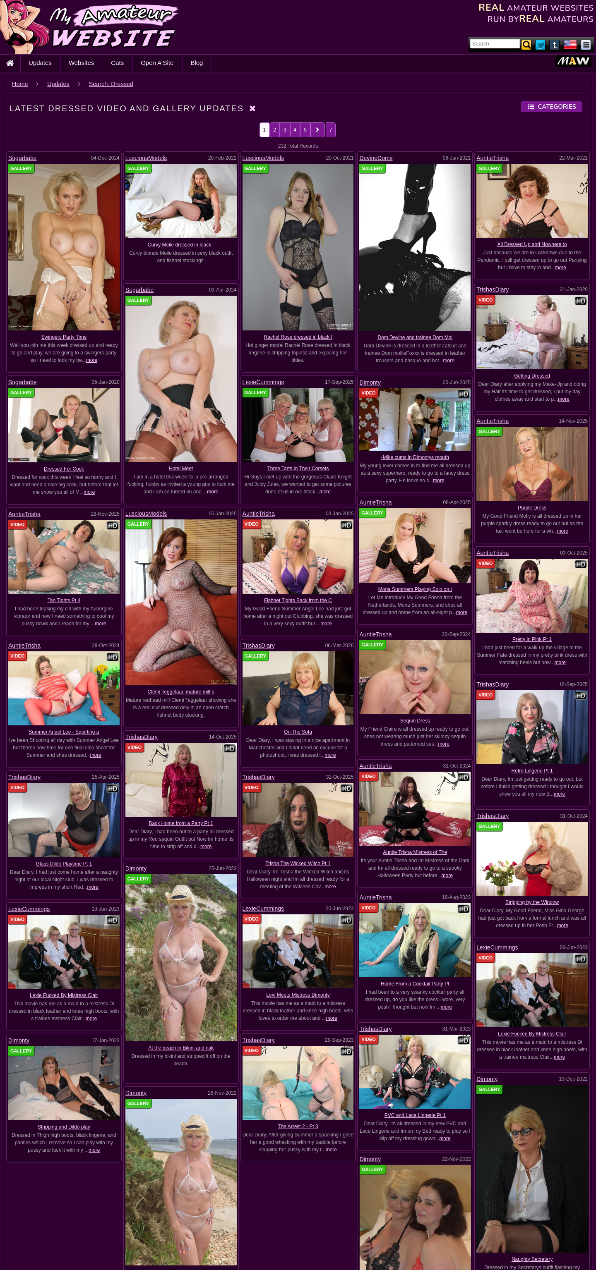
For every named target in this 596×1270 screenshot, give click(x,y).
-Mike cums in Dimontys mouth (415, 457)
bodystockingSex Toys (299, 1255)
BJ (502, 1238)
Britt (485, 1255)
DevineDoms (375, 158)
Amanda (143, 1220)
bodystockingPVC (238, 1255)
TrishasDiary (492, 289)
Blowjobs (136, 1253)
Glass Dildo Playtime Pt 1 (64, 842)
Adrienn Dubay (28, 1220)
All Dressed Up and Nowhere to (532, 244)
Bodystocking (187, 1255)
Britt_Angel (559, 1255)
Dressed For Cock (64, 469)
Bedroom (200, 1238)
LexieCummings (263, 382)
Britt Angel (518, 1255)
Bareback (26, 1237)
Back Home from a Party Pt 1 (181, 799)
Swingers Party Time (64, 337)
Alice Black (103, 1220)
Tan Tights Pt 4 (146, 600)
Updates (40, 62)
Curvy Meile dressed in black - (181, 245)
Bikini (446, 1238)
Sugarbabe (22, 158)
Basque (66, 1238)
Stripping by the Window (258, 856)
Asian (393, 1220)
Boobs (386, 1255)
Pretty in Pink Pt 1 (366, 626)
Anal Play (258, 1219)
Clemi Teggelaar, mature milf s (218, 690)
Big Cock (317, 1238)
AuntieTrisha (492, 158)
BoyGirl (454, 1255)
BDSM (165, 1238)
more (91, 360)
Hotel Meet (181, 468)
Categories (551, 107)
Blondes (55, 1255)
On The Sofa (317, 721)
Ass (421, 1220)
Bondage (350, 1255)
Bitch (476, 1238)
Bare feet (553, 1220)
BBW (130, 1236)
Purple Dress (532, 508)
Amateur (179, 1220)
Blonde (20, 1255)
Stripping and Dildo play (295, 923)
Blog (196, 62)
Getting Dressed (532, 376)
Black (530, 1238)
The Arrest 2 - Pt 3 (429, 912)
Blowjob (90, 1255)
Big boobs (279, 1238)
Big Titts (413, 1238)
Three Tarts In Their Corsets (298, 468)
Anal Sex (298, 1220)
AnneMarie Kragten (347, 1220)
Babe (482, 1220)
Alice (68, 1220)
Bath (98, 1238)
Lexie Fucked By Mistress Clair (123, 910)
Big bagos (239, 1238)
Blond (561, 1238)
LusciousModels (146, 158)
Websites (81, 62)
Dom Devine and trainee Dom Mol (414, 337)
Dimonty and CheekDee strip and (444, 955)
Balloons (515, 1220)
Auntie (451, 1220)
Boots (419, 1254)
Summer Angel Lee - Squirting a (101, 722)
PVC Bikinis (151, 947)
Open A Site (157, 62)
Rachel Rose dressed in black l (298, 337)
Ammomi (216, 1220)
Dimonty (369, 382)
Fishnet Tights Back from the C (257, 600)
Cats (117, 62)
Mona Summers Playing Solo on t (434, 586)
